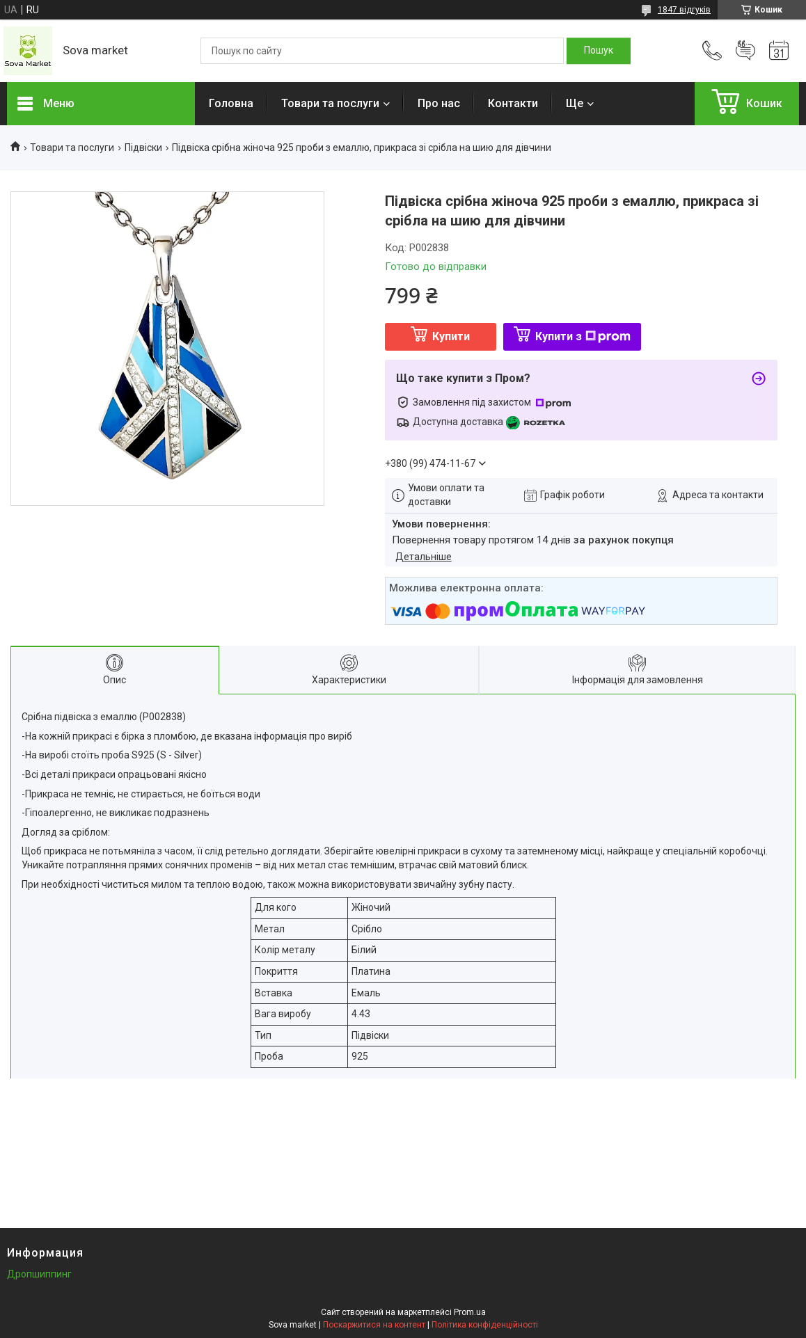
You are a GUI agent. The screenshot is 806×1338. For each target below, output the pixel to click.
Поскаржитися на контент (374, 1325)
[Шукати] (599, 51)
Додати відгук (745, 51)
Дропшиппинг (39, 1274)
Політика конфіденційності (485, 1325)
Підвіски (143, 147)
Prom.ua (470, 1312)
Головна (231, 103)
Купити (451, 336)
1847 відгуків (684, 10)
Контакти (513, 103)
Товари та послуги (330, 103)
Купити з (583, 336)
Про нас (439, 103)
